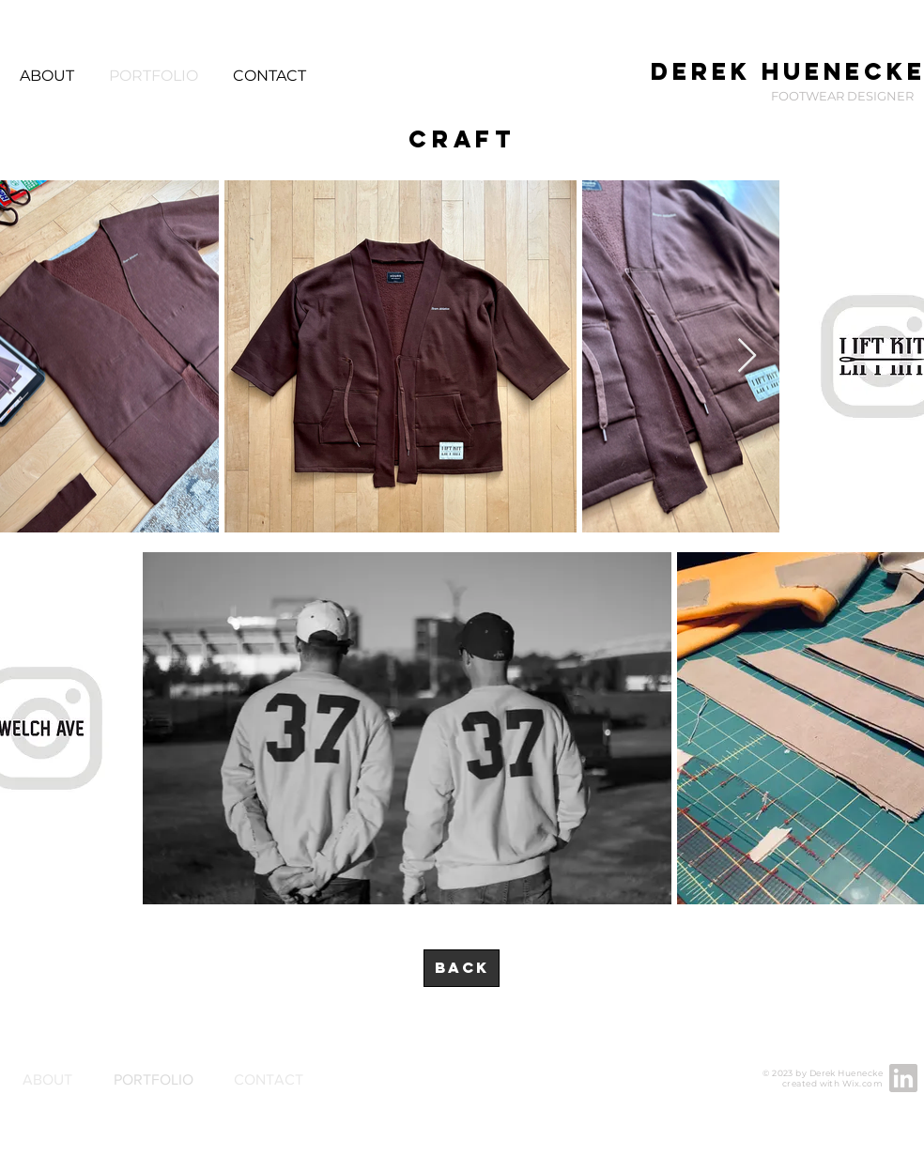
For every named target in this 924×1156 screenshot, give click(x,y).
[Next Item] (747, 356)
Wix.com (862, 1083)
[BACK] (462, 968)
